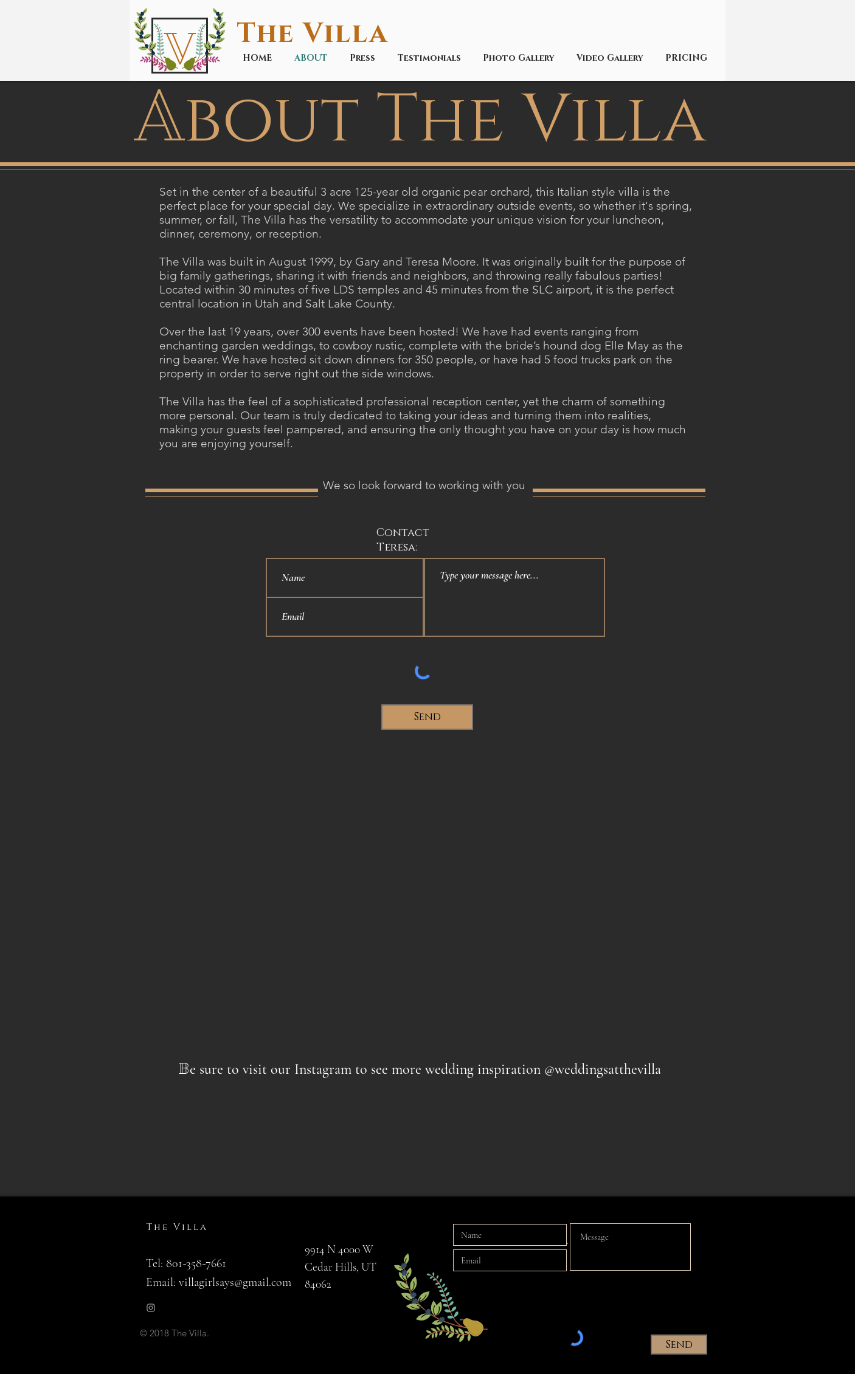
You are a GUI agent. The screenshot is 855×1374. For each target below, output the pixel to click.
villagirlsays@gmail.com (235, 1282)
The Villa (316, 33)
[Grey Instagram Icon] (150, 1307)
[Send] (427, 717)
